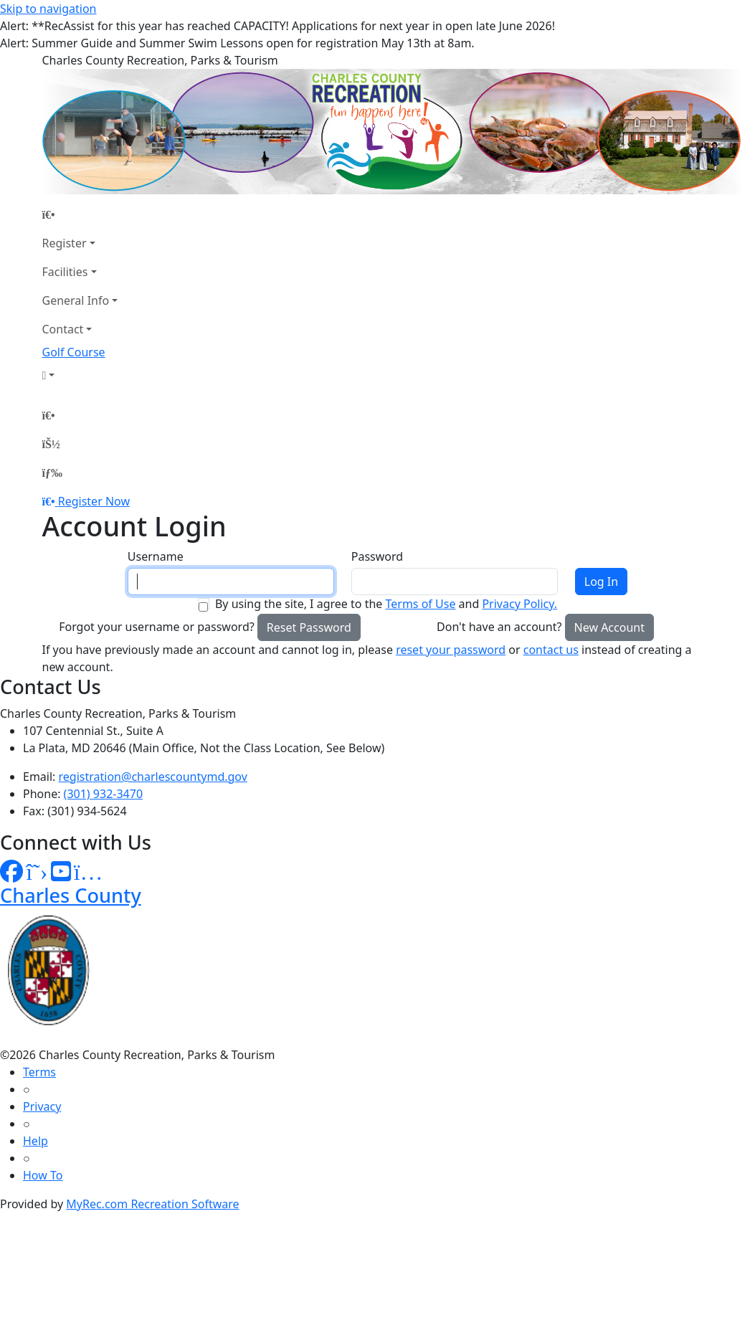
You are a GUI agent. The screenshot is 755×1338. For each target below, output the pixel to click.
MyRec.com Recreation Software (152, 1204)
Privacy (42, 1106)
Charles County (70, 895)
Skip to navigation (48, 8)
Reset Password (309, 627)
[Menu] (52, 472)
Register (64, 243)
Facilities (65, 272)
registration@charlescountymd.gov (153, 776)
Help (35, 1141)
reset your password (450, 650)
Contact (63, 329)
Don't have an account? (499, 627)
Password (377, 556)
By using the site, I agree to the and (386, 604)
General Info (76, 300)
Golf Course (73, 352)
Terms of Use (420, 604)
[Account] (80, 375)
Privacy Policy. (519, 604)
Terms (39, 1072)
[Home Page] (80, 214)
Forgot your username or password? (157, 627)
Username (156, 556)
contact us (551, 650)
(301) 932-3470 (103, 794)
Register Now (94, 501)
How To (42, 1175)
